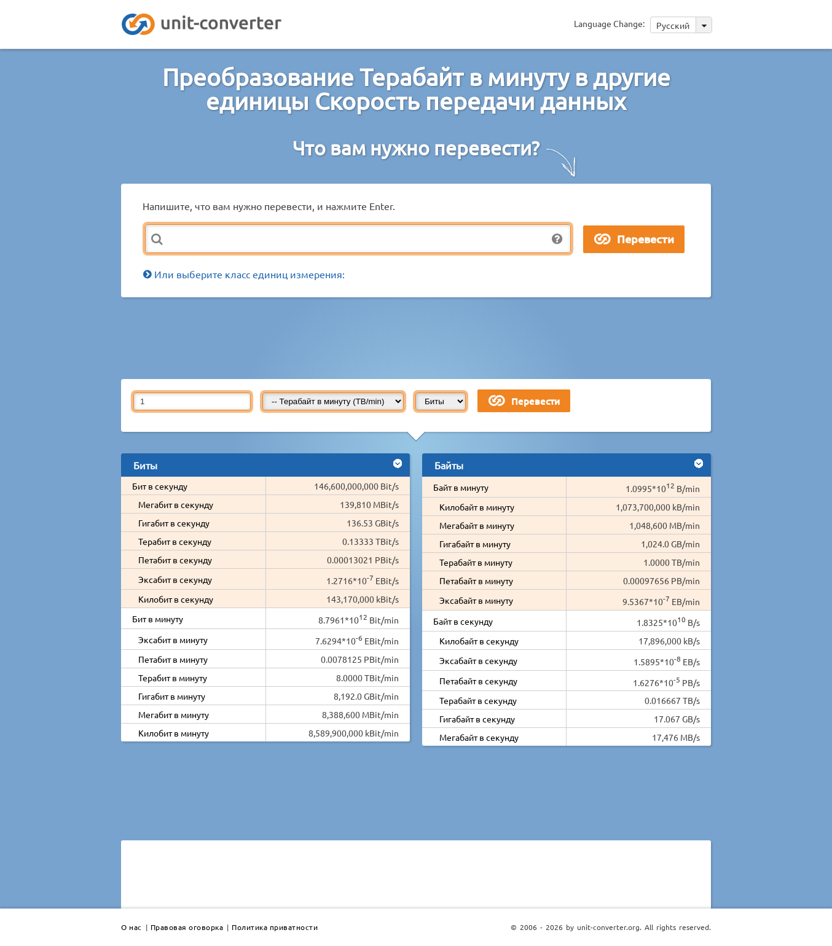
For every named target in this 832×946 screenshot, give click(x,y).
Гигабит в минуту (171, 696)
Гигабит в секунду (174, 522)
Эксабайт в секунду (478, 660)
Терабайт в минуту (475, 562)
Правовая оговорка (187, 927)
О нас (131, 927)
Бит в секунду (159, 485)
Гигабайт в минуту (475, 543)
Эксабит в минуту (173, 639)
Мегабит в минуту (173, 714)
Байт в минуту (461, 487)
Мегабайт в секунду (479, 737)
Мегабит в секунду (175, 504)
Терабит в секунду (174, 541)
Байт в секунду (463, 621)
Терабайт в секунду (478, 700)
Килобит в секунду (175, 598)
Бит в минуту (157, 618)
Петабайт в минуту (476, 580)
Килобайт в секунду (479, 640)
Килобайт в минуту (476, 506)
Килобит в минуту (173, 732)
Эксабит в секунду (175, 579)
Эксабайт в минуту (476, 600)
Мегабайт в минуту (476, 525)
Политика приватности (275, 927)
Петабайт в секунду (478, 680)
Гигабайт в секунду (477, 718)
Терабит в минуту (172, 677)
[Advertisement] (419, 337)
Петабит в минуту (173, 659)
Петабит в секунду (175, 559)
